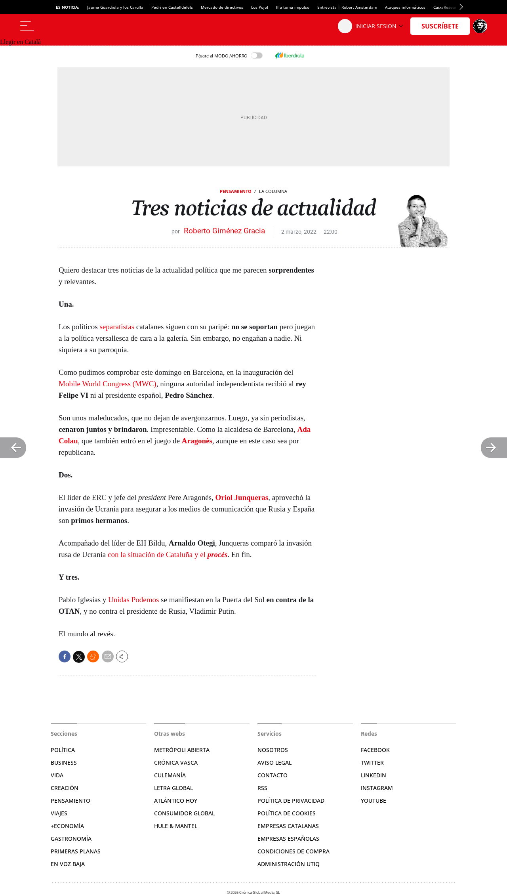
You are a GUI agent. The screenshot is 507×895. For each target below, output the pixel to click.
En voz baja (68, 864)
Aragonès (197, 441)
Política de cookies (286, 813)
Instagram (377, 788)
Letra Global (173, 788)
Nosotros (272, 750)
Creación (64, 788)
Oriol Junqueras (242, 497)
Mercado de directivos (222, 7)
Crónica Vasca (176, 762)
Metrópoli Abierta (182, 750)
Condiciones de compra (293, 851)
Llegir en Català (20, 41)
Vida (57, 775)
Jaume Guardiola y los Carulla (115, 7)
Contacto (272, 775)
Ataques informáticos (405, 7)
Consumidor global (184, 813)
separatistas (116, 327)
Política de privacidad (290, 800)
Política (63, 750)
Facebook (375, 750)
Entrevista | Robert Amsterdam (347, 7)
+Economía (67, 826)
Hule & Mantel (175, 826)
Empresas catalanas (288, 826)
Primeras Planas (76, 851)
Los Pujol (259, 7)
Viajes (59, 813)
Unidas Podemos (133, 599)
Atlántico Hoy (175, 800)
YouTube (373, 800)
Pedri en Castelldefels (172, 7)
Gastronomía (71, 838)
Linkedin (373, 775)
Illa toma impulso (292, 7)
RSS (262, 788)
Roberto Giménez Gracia (224, 230)
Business (64, 762)
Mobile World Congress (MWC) (107, 384)
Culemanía (170, 775)
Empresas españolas (288, 838)
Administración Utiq (288, 864)
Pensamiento (236, 191)
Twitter (372, 762)
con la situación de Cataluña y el (167, 554)
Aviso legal (274, 762)
